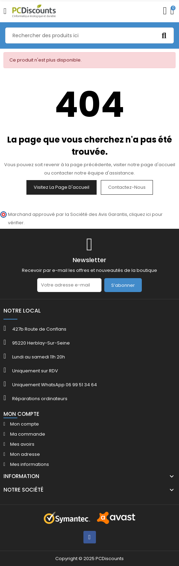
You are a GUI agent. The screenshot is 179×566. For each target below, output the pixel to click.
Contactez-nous (127, 187)
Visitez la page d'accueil (61, 187)
